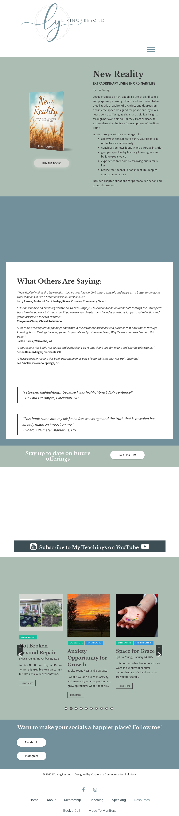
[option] (41, 642)
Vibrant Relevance (50, 321)
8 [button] (101, 708)
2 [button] (71, 708)
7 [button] (96, 708)
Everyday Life (76, 642)
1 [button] (66, 708)
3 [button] (76, 708)
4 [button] (81, 708)
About (51, 800)
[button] (20, 650)
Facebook (31, 742)
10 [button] (111, 708)
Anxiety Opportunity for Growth (87, 658)
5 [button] (86, 708)
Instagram (31, 756)
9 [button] (106, 708)
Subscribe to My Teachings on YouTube (93, 547)
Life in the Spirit (143, 642)
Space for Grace (135, 651)
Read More (27, 682)
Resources (142, 800)
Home (34, 800)
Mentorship (72, 800)
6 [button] (91, 708)
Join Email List (127, 455)
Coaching (96, 800)
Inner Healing (28, 637)
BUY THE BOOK (51, 163)
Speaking (119, 800)
